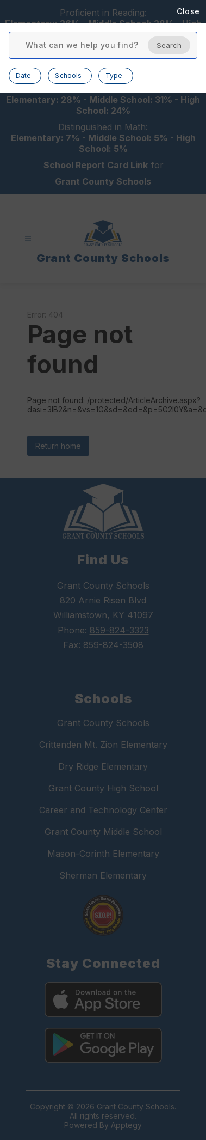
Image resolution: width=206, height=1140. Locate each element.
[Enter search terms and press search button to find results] (81, 45)
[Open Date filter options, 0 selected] (25, 76)
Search (169, 45)
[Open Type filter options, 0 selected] (115, 76)
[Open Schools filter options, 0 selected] (70, 76)
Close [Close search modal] (188, 11)
